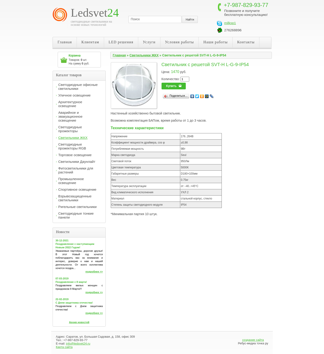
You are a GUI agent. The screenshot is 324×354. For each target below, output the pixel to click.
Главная (65, 42)
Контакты (246, 42)
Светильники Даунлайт (77, 162)
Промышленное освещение (71, 181)
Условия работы (179, 42)
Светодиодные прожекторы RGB (72, 146)
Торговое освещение (75, 155)
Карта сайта (64, 347)
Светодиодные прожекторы (70, 129)
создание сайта (253, 340)
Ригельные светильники (77, 207)
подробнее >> (94, 271)
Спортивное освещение (77, 189)
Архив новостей (79, 322)
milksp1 (230, 23)
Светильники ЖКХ (73, 138)
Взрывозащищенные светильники (75, 198)
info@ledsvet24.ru (78, 343)
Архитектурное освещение (70, 104)
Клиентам (90, 42)
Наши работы (215, 42)
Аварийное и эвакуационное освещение (70, 116)
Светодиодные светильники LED (78, 15)
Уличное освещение (74, 95)
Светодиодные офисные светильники (78, 87)
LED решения (121, 42)
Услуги (149, 42)
